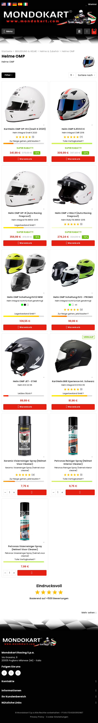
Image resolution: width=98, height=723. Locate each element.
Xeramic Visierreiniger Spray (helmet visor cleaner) (25, 462)
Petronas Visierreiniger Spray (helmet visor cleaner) (25, 548)
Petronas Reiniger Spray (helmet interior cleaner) (73, 462)
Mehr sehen (89, 612)
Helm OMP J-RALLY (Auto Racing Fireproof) (73, 214)
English (4, 4)
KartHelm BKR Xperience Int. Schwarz (73, 381)
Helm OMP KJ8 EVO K (73, 129)
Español (20, 4)
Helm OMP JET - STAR (25, 381)
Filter (8, 75)
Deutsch (15, 4)
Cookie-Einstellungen (57, 716)
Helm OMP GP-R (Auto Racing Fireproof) (25, 214)
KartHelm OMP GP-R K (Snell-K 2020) (25, 129)
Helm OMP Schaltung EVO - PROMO (73, 297)
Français (9, 4)
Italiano (25, 4)
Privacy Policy (37, 716)
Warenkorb (25, 159)
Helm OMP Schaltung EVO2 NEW (25, 297)
